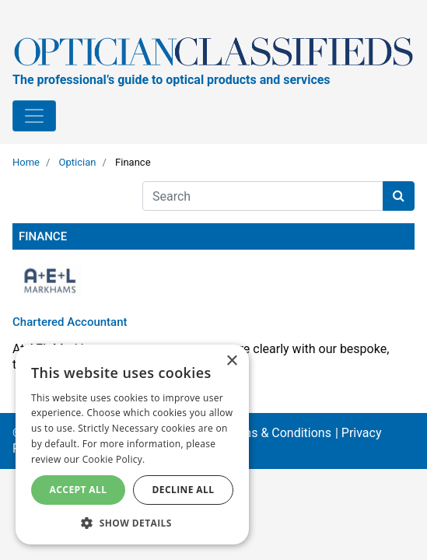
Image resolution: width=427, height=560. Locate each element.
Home (26, 162)
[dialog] (132, 444)
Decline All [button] (183, 489)
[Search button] (399, 196)
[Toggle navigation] (34, 115)
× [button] (231, 361)
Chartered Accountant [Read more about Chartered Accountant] (70, 322)
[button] (132, 522)
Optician (77, 162)
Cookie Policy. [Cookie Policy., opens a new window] (113, 459)
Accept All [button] (78, 489)
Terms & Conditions (276, 432)
